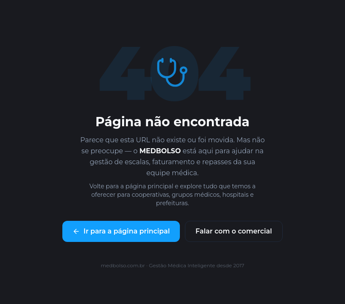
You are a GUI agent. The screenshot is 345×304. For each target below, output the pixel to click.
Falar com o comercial (233, 231)
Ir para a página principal (121, 231)
